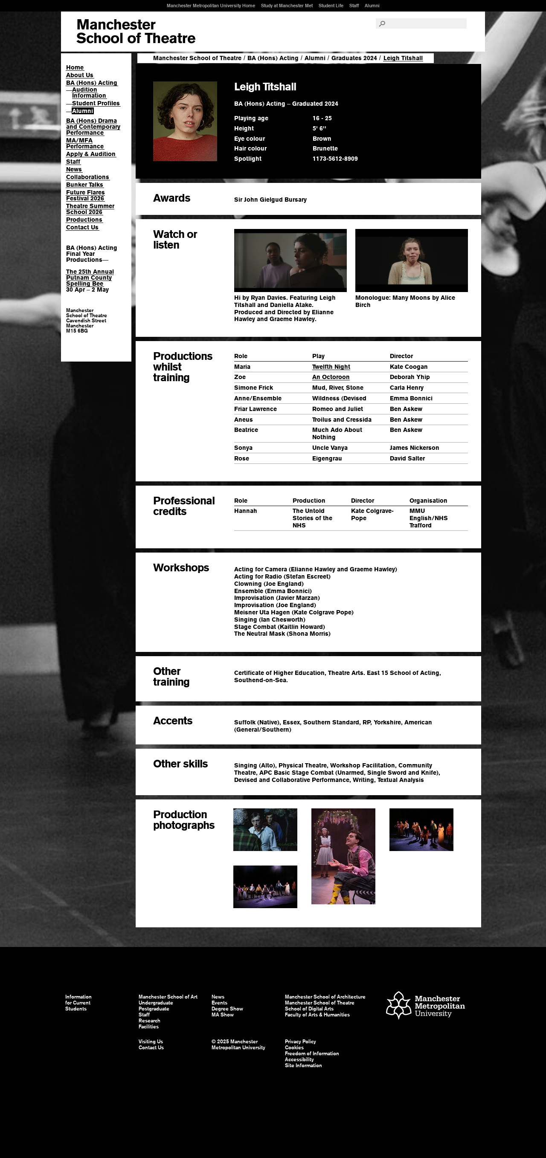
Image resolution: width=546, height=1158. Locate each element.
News (74, 169)
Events (219, 1003)
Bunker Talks (84, 184)
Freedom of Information (312, 1054)
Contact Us (82, 227)
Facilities (149, 1027)
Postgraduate (154, 1009)
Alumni (372, 5)
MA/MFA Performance (85, 143)
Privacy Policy (300, 1042)
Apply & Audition (91, 154)
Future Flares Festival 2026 (85, 195)
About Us (79, 75)
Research (149, 1021)
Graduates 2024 (354, 58)
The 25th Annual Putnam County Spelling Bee (90, 277)
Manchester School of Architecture (325, 997)
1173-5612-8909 (335, 158)
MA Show (223, 1015)
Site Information (303, 1065)
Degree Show (227, 1009)
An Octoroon (331, 376)
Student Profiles (96, 103)
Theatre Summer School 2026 (90, 209)
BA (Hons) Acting (91, 82)
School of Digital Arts (309, 1009)
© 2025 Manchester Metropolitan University (238, 1045)
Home (75, 67)
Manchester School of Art (136, 32)
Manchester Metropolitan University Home (211, 5)
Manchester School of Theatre (197, 58)
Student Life (331, 5)
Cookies (294, 1048)
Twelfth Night (331, 366)
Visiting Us (151, 1042)
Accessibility (299, 1059)
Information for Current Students (78, 1003)
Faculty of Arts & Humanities (317, 1015)
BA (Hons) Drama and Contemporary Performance (93, 126)
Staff (354, 5)
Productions (84, 219)
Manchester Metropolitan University (425, 1006)
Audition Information (89, 92)
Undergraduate (156, 1003)
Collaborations (87, 177)
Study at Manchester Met (287, 5)
